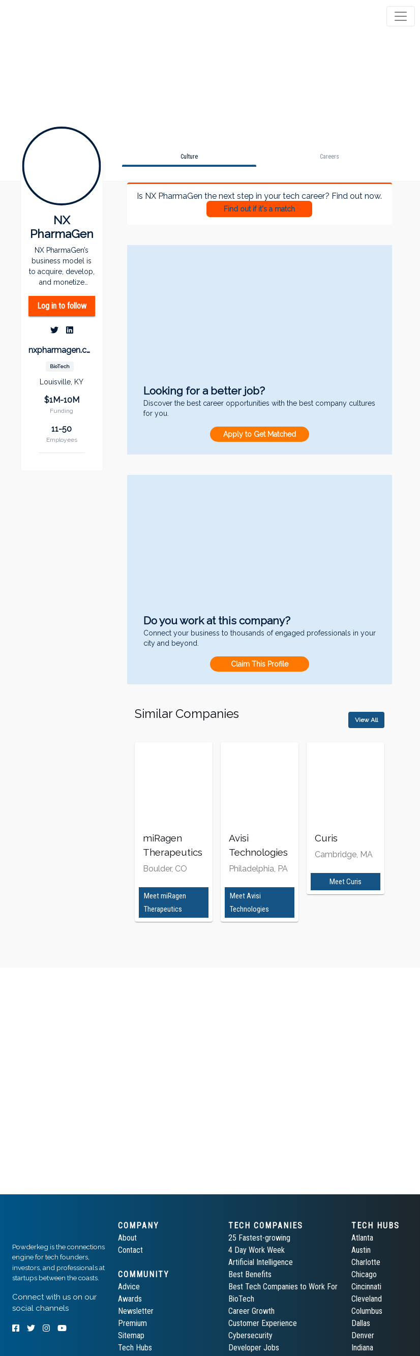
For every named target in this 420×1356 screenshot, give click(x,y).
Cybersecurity (250, 1335)
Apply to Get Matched (259, 434)
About (127, 1238)
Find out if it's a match (259, 209)
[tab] (47, 16)
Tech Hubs (135, 1347)
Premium (132, 1323)
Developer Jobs (253, 1347)
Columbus (366, 1311)
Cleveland (366, 1299)
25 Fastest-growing (259, 1238)
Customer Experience (262, 1323)
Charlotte (365, 1262)
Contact (130, 1250)
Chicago (364, 1274)
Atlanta (362, 1238)
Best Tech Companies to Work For (283, 1286)
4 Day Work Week (256, 1250)
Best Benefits (250, 1274)
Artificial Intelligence (260, 1262)
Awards (130, 1299)
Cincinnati (366, 1286)
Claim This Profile (259, 664)
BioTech (241, 1299)
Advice (129, 1286)
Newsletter (136, 1311)
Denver (362, 1335)
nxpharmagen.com (61, 350)
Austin (361, 1250)
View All (366, 720)
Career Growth (251, 1311)
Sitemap (131, 1335)
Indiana (362, 1347)
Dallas (360, 1323)
